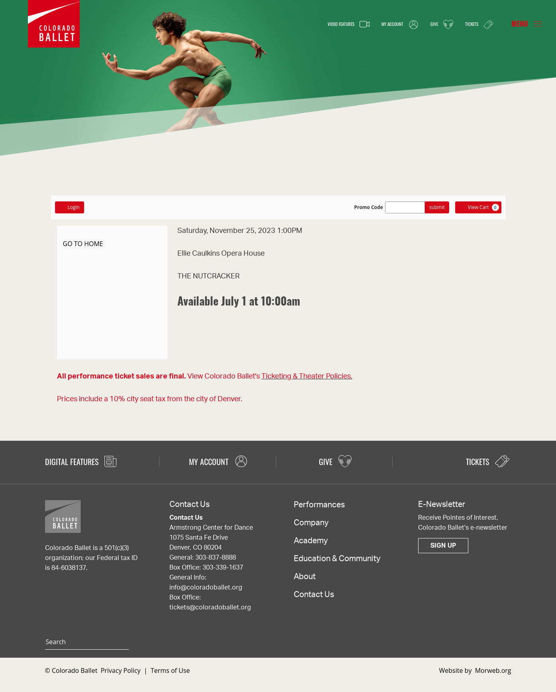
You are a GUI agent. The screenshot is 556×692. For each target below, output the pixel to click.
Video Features (320, 24)
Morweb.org (493, 670)
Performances (319, 505)
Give (433, 24)
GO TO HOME (83, 243)
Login (69, 207)
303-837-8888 (215, 557)
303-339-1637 (222, 567)
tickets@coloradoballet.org (210, 607)
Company (311, 523)
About (305, 577)
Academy (311, 541)
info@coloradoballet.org (205, 587)
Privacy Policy (121, 670)
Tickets (475, 24)
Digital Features (80, 461)
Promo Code (368, 207)
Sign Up (443, 545)
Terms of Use (170, 670)
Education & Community (337, 559)
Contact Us (314, 595)
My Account (384, 24)
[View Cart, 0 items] (478, 207)
